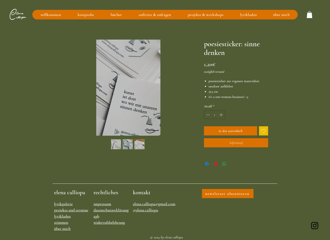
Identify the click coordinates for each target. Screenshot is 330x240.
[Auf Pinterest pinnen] (215, 164)
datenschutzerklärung (111, 210)
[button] (309, 14)
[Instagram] (314, 225)
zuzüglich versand (214, 72)
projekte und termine (71, 210)
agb (96, 216)
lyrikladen (62, 216)
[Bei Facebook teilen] (207, 164)
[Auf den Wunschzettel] (263, 130)
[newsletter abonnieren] (227, 193)
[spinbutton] (214, 115)
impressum (102, 203)
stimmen (61, 222)
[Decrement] (207, 115)
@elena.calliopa (145, 210)
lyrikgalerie (63, 203)
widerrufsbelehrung (109, 222)
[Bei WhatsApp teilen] (224, 164)
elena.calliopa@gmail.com (154, 203)
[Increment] (221, 115)
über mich (62, 228)
